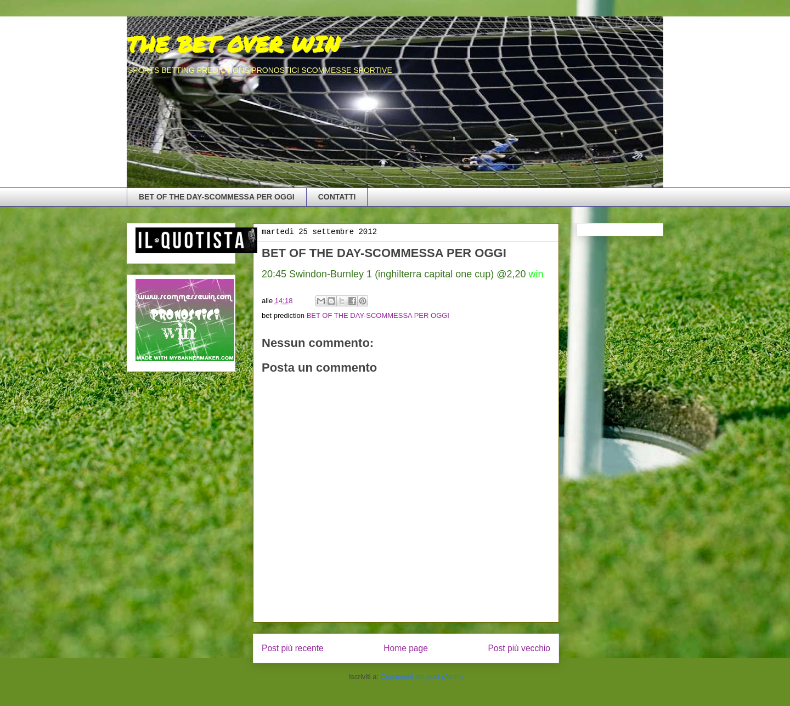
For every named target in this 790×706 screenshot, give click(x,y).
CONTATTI (337, 196)
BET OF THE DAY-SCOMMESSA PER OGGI (217, 196)
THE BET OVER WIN (233, 44)
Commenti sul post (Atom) (422, 677)
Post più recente (293, 648)
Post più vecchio (519, 648)
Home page (405, 648)
